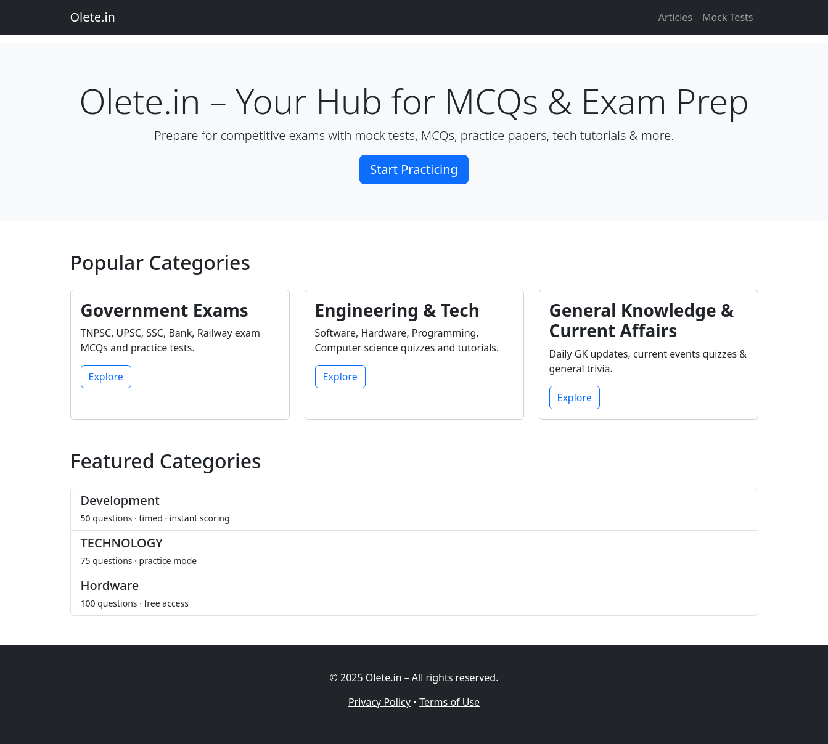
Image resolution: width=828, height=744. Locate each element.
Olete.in (92, 17)
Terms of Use (449, 702)
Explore (106, 376)
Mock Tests (727, 17)
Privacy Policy (379, 702)
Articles (675, 17)
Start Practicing (414, 169)
